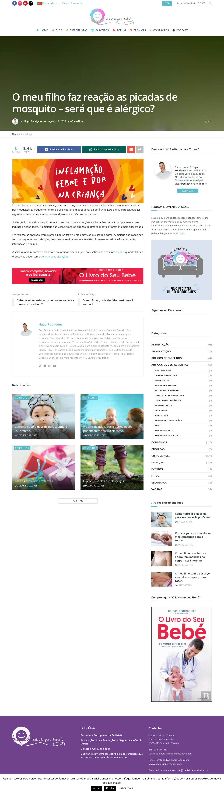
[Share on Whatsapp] (104, 149)
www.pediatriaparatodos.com (165, 754)
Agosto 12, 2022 (57, 121)
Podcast (180, 30)
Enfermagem (162, 371)
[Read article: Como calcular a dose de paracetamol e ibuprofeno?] (43, 416)
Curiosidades (160, 446)
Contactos (159, 30)
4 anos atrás (183, 576)
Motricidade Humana (167, 381)
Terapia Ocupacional (167, 426)
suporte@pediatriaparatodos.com (190, 761)
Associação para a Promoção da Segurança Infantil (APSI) (110, 733)
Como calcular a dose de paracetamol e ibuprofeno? (192, 506)
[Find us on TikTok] (31, 3)
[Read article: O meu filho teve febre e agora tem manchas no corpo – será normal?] (161, 549)
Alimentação (160, 335)
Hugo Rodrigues (33, 121)
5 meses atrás (183, 512)
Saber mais (126, 788)
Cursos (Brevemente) (72, 3)
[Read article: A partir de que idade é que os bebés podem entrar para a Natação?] (112, 416)
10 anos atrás (184, 535)
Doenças (157, 453)
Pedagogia (161, 401)
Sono (158, 416)
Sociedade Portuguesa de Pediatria (101, 726)
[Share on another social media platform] (140, 149)
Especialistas (76, 30)
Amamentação (161, 342)
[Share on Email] (131, 149)
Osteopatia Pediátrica (168, 391)
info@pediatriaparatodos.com (172, 751)
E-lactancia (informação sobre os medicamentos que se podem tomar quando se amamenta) (111, 746)
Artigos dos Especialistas (169, 355)
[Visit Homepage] (112, 15)
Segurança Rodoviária (169, 411)
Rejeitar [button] (110, 788)
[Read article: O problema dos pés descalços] (112, 467)
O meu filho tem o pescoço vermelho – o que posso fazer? (192, 567)
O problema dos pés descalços (103, 481)
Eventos (157, 460)
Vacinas (156, 480)
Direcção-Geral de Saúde (95, 739)
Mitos (155, 466)
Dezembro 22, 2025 (26, 435)
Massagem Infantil (166, 376)
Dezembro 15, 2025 (94, 435)
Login (167, 3)
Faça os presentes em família (34, 481)
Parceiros (100, 30)
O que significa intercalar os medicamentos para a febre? (193, 527)
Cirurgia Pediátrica (166, 366)
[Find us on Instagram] (20, 3)
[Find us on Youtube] (25, 3)
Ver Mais (77, 501)
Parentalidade (163, 396)
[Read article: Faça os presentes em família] (43, 467)
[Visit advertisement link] (78, 276)
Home (42, 30)
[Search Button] (210, 3)
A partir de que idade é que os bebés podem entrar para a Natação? (107, 429)
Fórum (119, 30)
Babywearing (163, 361)
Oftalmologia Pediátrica (170, 386)
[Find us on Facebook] (14, 3)
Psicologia (161, 406)
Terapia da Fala (164, 421)
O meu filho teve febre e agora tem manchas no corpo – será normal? (190, 547)
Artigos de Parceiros (166, 349)
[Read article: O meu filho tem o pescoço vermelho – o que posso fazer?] (161, 569)
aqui (118, 252)
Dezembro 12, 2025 (26, 486)
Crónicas (138, 30)
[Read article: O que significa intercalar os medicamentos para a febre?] (161, 529)
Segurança (159, 473)
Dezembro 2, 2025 (93, 486)
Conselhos (77, 121)
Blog (57, 30)
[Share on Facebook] (59, 149)
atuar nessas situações (54, 257)
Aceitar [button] (96, 788)
